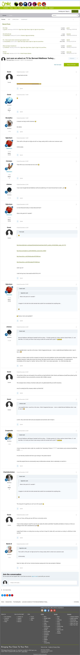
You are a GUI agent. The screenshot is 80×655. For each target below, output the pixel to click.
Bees (45, 616)
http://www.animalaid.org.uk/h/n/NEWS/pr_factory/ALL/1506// (31, 250)
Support (51, 8)
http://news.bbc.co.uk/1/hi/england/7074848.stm (28, 262)
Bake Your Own (74, 624)
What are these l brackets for (9, 45)
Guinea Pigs (34, 4)
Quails (45, 638)
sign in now (34, 576)
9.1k (9, 557)
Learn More (24, 651)
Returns (19, 621)
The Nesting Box (29, 60)
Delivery (19, 620)
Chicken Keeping (74, 616)
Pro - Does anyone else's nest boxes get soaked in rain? (16, 39)
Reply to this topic (71, 64)
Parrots (45, 636)
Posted (22, 72)
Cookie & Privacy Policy (54, 647)
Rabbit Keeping (74, 618)
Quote (21, 88)
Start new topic (57, 64)
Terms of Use (44, 647)
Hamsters (46, 633)
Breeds (55, 614)
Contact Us (20, 616)
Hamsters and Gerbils (39, 4)
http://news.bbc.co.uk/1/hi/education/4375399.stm (29, 256)
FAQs (5, 621)
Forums (3, 19)
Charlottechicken (9, 472)
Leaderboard (24, 19)
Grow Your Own (74, 621)
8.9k (9, 174)
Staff (9, 19)
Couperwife (9, 430)
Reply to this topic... (15, 582)
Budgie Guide (47, 618)
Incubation (46, 634)
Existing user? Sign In (64, 11)
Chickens (16, 4)
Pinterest (54, 610)
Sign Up (75, 11)
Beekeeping (73, 620)
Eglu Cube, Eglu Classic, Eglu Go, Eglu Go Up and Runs (31, 29)
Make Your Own (74, 623)
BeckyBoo (9, 118)
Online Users (16, 19)
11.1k (9, 198)
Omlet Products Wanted (25, 53)
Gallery (32, 618)
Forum (32, 616)
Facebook (48, 610)
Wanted (4, 51)
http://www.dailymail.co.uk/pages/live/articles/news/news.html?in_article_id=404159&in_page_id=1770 (41, 245)
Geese (58, 624)
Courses (69, 614)
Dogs (21, 4)
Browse (4, 16)
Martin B (9, 544)
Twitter (45, 610)
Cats (25, 4)
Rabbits (30, 4)
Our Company (7, 616)
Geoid (9, 94)
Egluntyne (9, 138)
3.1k (9, 131)
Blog (32, 620)
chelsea (9, 184)
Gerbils (45, 629)
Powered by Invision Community (40, 654)
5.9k (9, 444)
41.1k (9, 151)
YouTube (51, 610)
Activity (10, 15)
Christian (9, 161)
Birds (44, 4)
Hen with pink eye (7, 34)
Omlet (7, 4)
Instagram (42, 610)
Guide (42, 614)
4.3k (9, 108)
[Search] (60, 15)
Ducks (45, 624)
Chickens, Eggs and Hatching (27, 35)
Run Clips (5, 28)
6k (9, 485)
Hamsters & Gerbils (38, 8)
